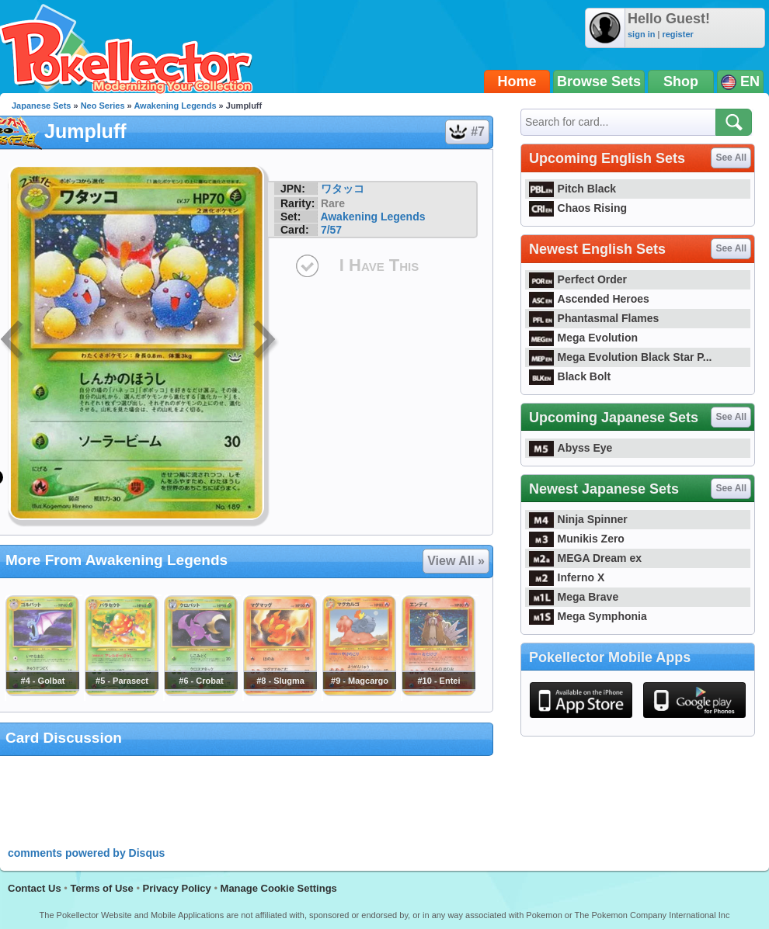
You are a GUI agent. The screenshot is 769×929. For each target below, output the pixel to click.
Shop (680, 81)
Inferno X (566, 577)
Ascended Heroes (589, 299)
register (677, 34)
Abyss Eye (570, 448)
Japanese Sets (41, 105)
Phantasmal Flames (594, 318)
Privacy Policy (177, 888)
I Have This (379, 265)
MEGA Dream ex (585, 558)
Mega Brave (573, 597)
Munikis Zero (577, 538)
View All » (456, 560)
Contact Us (34, 888)
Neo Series (103, 105)
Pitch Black (572, 188)
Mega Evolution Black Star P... (620, 357)
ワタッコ (342, 188)
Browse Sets (599, 81)
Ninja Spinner (578, 519)
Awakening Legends (175, 105)
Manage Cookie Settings (279, 888)
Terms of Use (101, 888)
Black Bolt (570, 376)
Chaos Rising (578, 208)
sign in (641, 34)
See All (730, 157)
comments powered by (86, 853)
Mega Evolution (583, 337)
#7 (466, 131)
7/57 (331, 230)
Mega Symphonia (588, 616)
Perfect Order (578, 279)
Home (517, 81)
